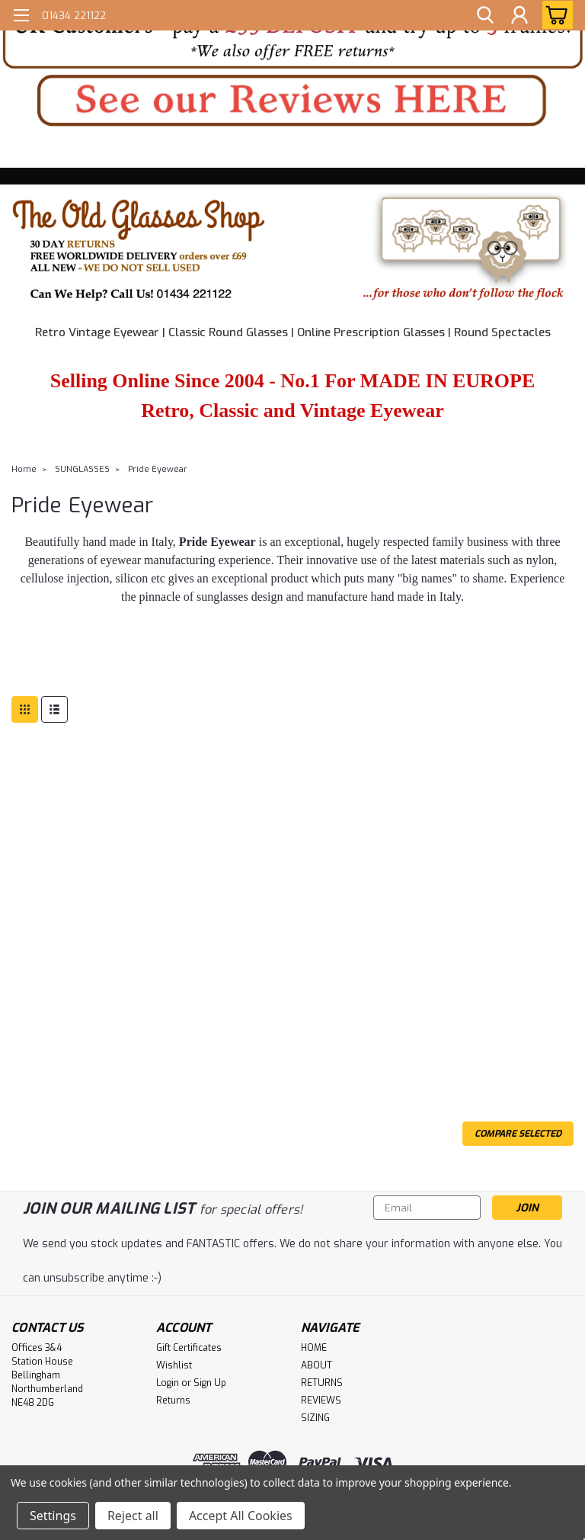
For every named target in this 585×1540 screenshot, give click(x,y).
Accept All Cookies (240, 1515)
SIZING (315, 1418)
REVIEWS (321, 1400)
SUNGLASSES (82, 469)
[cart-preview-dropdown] (554, 15)
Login (167, 1383)
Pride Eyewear (157, 469)
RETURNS (322, 1383)
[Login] (519, 15)
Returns (173, 1400)
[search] (485, 15)
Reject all (132, 1515)
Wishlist (174, 1365)
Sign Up (209, 1383)
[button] (292, 36)
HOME (314, 1348)
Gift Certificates (189, 1348)
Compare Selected (518, 1134)
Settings (53, 1515)
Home (24, 469)
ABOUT (316, 1365)
